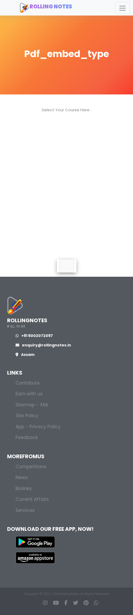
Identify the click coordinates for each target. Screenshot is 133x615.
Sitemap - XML (32, 405)
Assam (25, 354)
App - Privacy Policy (38, 427)
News (22, 477)
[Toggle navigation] (122, 7)
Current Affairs (32, 499)
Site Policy (27, 415)
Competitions (31, 466)
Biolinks (24, 488)
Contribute (28, 383)
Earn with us (29, 394)
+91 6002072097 (34, 335)
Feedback (27, 437)
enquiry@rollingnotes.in (43, 345)
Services (25, 510)
